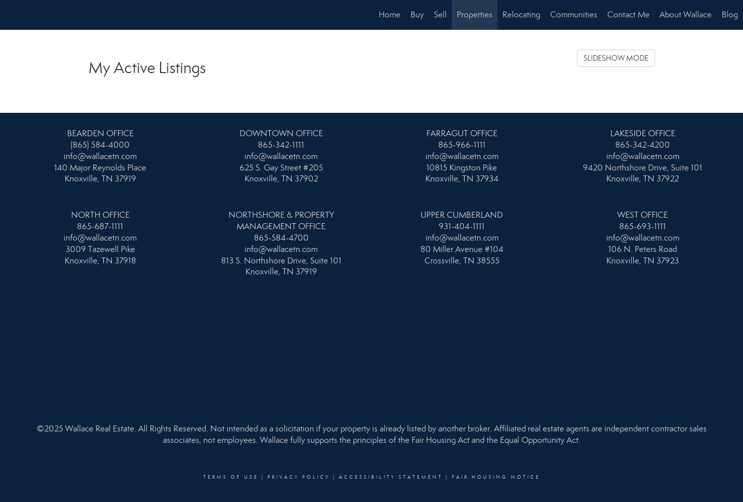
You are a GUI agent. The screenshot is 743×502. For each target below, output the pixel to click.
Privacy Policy (298, 477)
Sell (440, 14)
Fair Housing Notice (496, 477)
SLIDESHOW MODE (616, 58)
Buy (417, 14)
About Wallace (686, 14)
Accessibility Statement (391, 477)
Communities (573, 14)
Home (390, 14)
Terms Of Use (230, 477)
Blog (730, 14)
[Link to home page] (12, 15)
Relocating (521, 14)
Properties (475, 14)
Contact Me (628, 14)
